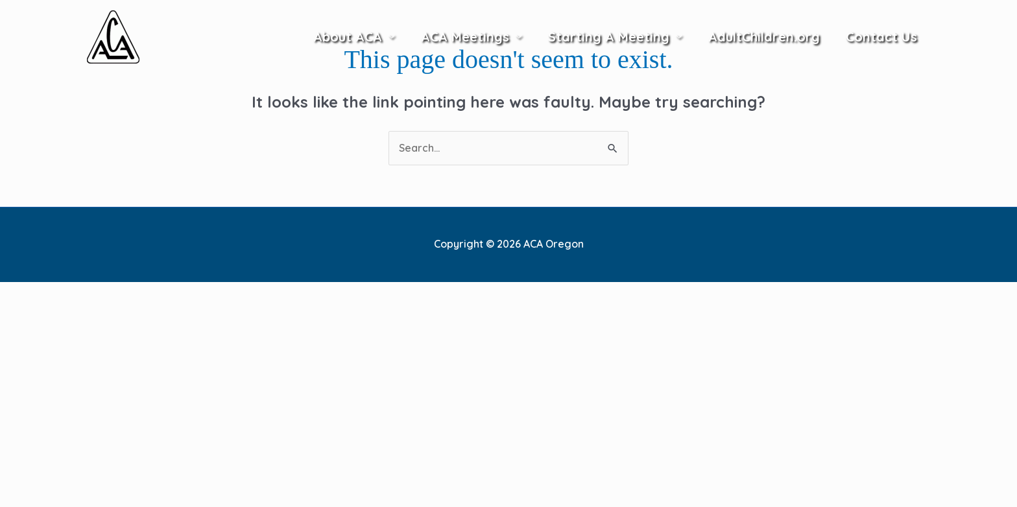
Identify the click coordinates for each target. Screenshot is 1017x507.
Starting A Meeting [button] (608, 37)
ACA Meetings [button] (465, 37)
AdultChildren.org (764, 37)
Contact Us (881, 37)
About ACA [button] (347, 37)
